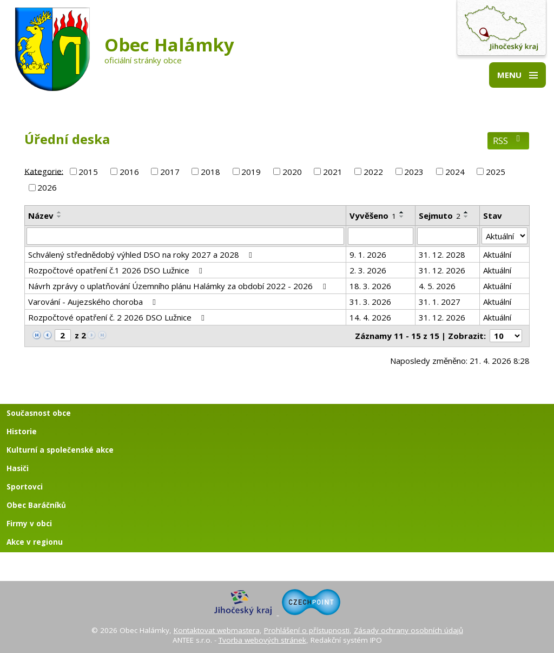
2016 (129, 171)
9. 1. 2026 (367, 254)
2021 (332, 171)
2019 (251, 171)
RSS (508, 140)
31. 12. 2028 (442, 254)
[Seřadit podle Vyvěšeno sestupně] (402, 216)
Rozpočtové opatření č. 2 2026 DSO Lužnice (118, 317)
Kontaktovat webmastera (217, 630)
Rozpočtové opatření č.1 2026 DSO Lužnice (117, 270)
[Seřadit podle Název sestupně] (59, 216)
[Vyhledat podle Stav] (504, 236)
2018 (210, 171)
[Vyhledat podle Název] (185, 236)
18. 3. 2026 (370, 285)
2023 (414, 171)
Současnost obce (38, 413)
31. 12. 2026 (442, 270)
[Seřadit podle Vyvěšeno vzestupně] (402, 212)
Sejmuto (439, 215)
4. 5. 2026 (437, 285)
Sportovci (24, 487)
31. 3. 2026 (370, 301)
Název (41, 215)
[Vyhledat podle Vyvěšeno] (380, 236)
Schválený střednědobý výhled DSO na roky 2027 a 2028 (141, 254)
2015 (88, 171)
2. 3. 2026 (367, 270)
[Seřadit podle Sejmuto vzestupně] (466, 212)
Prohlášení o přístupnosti (306, 630)
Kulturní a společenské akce (60, 450)
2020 (292, 171)
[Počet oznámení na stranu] (506, 335)
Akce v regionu (34, 542)
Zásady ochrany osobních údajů (408, 630)
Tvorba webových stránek (262, 640)
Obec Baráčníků (36, 505)
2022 (373, 171)
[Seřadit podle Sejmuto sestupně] (466, 216)
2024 (455, 171)
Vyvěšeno (372, 215)
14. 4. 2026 (370, 317)
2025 (495, 171)
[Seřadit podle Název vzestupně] (59, 212)
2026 (47, 187)
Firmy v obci (29, 523)
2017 (170, 171)
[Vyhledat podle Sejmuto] (447, 236)
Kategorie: (43, 170)
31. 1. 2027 (439, 301)
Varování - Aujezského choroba (93, 301)
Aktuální (497, 254)
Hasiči (17, 468)
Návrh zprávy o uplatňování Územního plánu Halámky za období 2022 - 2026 (178, 285)
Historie (21, 431)
